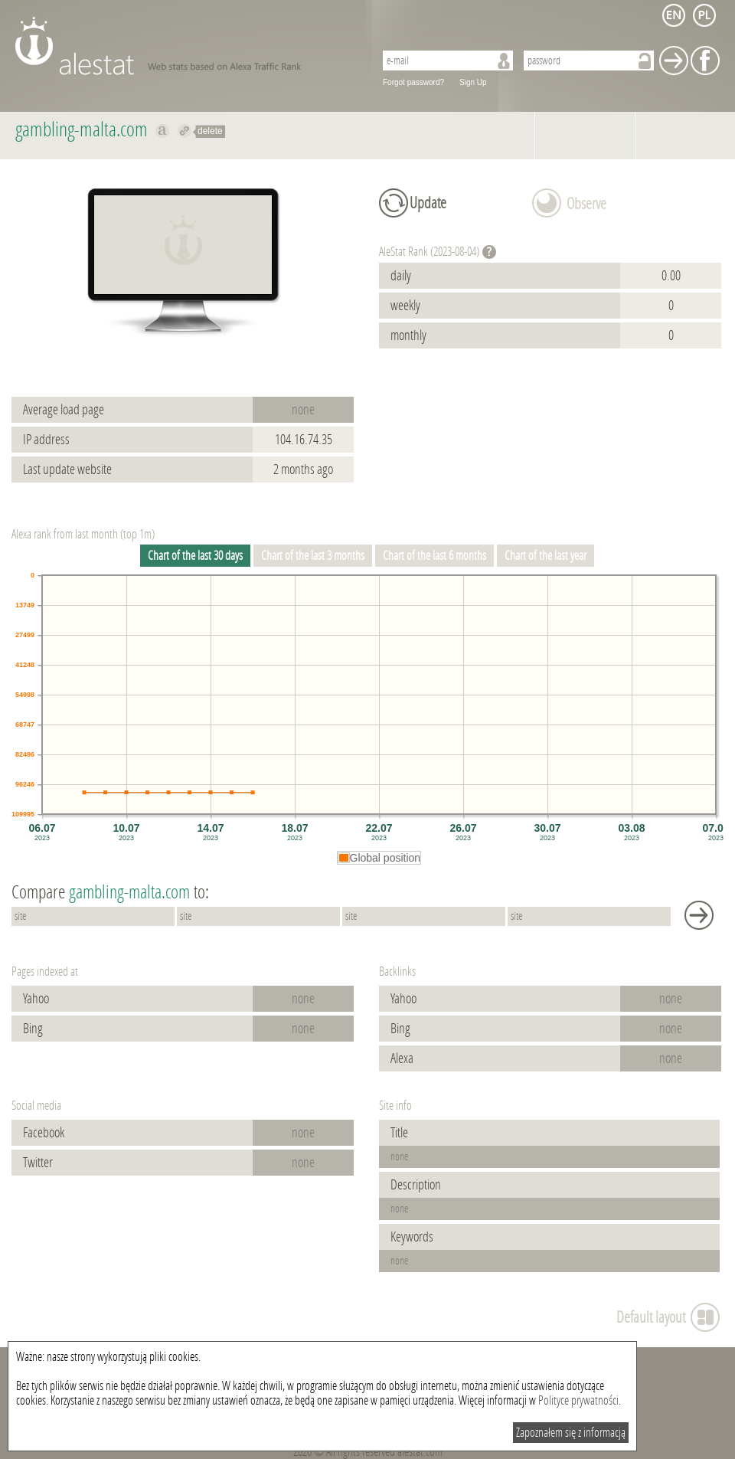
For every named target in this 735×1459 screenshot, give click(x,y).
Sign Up (473, 82)
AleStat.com (185, 46)
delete (210, 131)
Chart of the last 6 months (434, 555)
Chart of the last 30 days (195, 555)
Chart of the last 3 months (312, 555)
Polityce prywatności (578, 1400)
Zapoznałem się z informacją (571, 1432)
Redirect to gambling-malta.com (185, 131)
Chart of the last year (545, 555)
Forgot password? (413, 82)
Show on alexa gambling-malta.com (162, 131)
